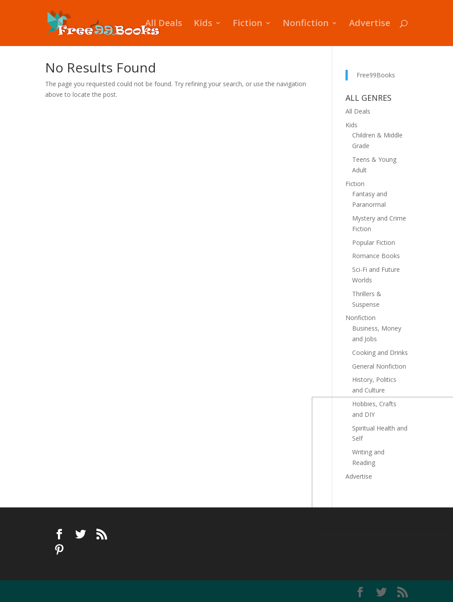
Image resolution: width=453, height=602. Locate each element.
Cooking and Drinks (380, 352)
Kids (203, 24)
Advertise (369, 24)
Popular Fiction (373, 242)
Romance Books (376, 255)
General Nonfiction (379, 366)
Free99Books (376, 75)
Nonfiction (306, 24)
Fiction (247, 24)
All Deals (163, 24)
